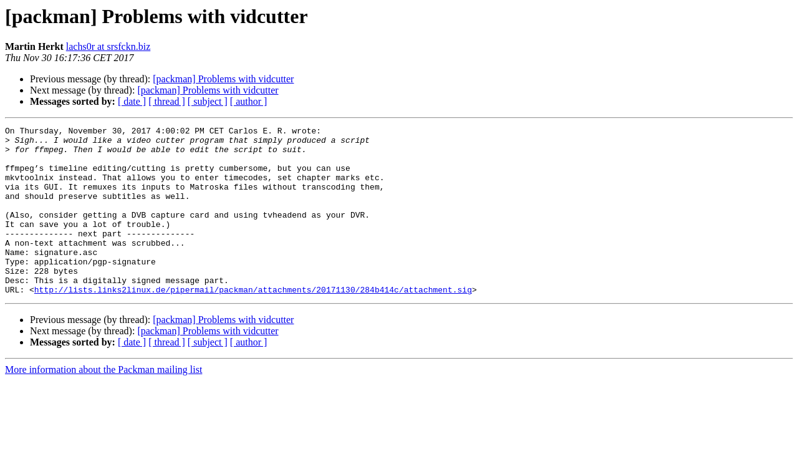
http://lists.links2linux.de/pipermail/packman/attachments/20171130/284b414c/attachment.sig (253, 323)
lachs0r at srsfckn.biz (108, 46)
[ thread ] (166, 101)
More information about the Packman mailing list (103, 403)
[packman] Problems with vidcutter (223, 79)
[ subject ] (208, 101)
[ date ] (132, 101)
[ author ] (248, 101)
